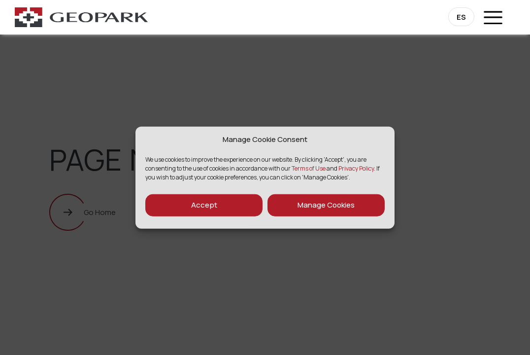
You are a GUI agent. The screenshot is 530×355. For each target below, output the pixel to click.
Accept (204, 205)
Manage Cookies (326, 205)
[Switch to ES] (461, 16)
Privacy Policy (356, 168)
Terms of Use (309, 168)
